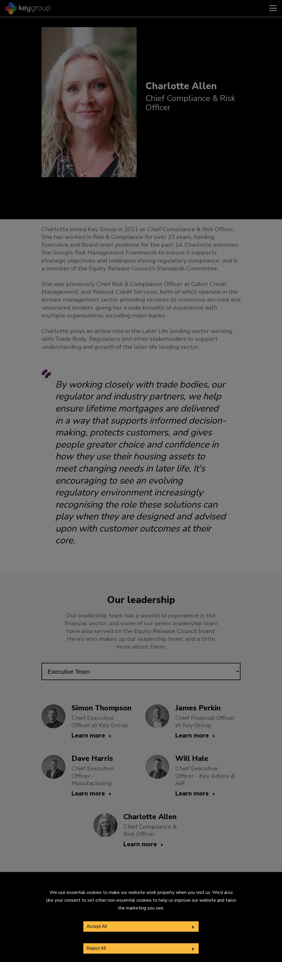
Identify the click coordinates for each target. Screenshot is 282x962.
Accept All (97, 926)
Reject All (96, 948)
